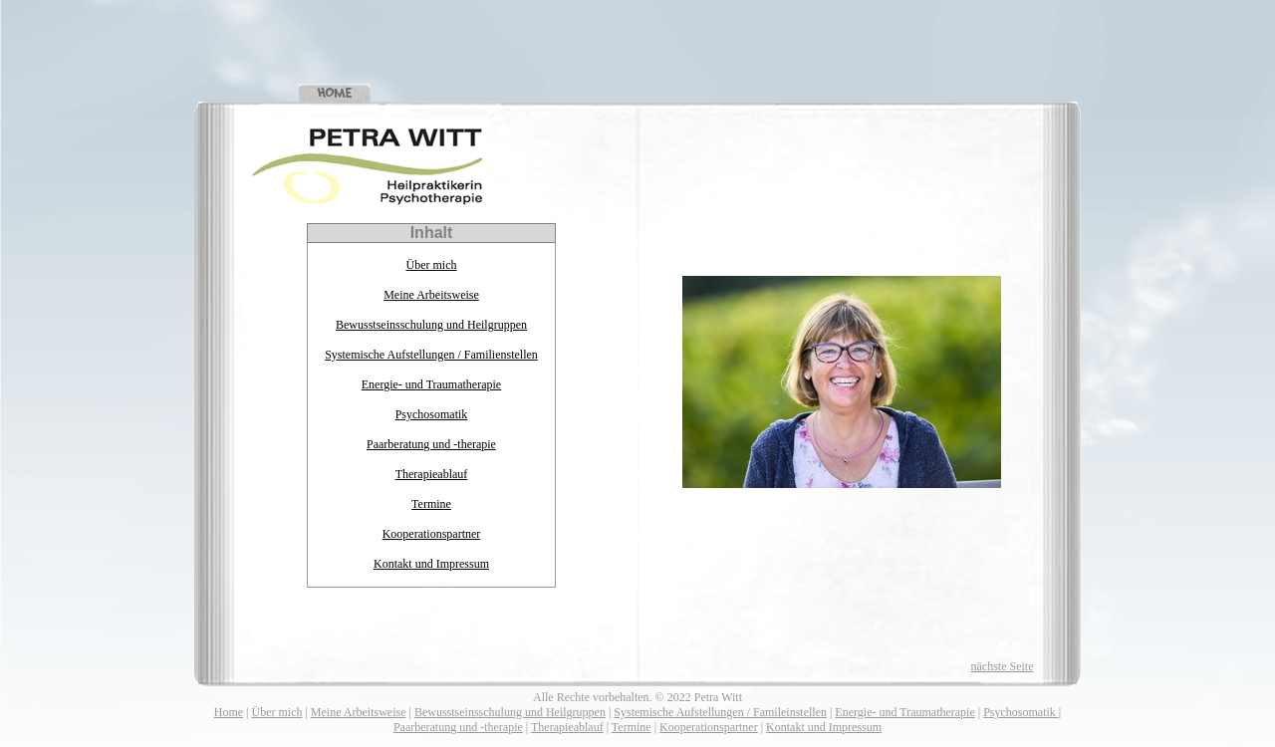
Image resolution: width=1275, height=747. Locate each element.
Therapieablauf (431, 474)
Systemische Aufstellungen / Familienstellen (431, 355)
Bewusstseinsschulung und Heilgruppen (431, 325)
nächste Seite (1002, 666)
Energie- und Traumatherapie (431, 384)
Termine (431, 504)
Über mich (430, 265)
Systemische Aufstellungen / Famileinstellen (720, 712)
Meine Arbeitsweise (431, 295)
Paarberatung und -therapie (431, 444)
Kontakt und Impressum (431, 564)
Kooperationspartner (431, 534)
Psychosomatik (431, 414)
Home (228, 712)
